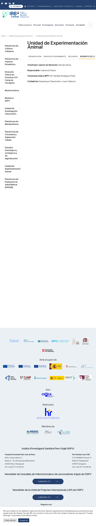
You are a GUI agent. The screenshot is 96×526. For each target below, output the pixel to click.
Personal (37, 25)
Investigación (47, 25)
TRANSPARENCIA (44, 6)
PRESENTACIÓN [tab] (34, 56)
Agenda (79, 6)
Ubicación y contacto (63, 6)
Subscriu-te (44, 481)
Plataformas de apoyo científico (21, 36)
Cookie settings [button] (10, 520)
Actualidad (80, 25)
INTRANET (31, 6)
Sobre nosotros (25, 25)
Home (3, 36)
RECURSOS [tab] (73, 56)
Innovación (59, 25)
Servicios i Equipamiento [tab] (55, 56)
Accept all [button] (24, 520)
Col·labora (17, 6)
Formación (69, 25)
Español (88, 6)
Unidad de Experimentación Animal (49, 36)
